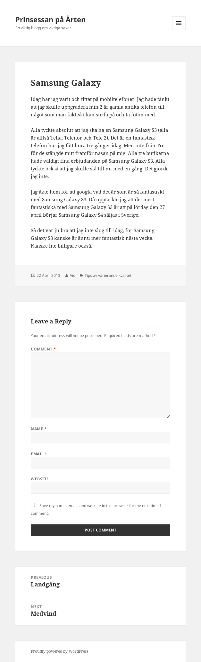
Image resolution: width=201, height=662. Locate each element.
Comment (43, 349)
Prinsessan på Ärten (50, 19)
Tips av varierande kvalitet (108, 275)
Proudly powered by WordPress (59, 651)
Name (38, 428)
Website (40, 479)
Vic (72, 275)
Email (39, 454)
